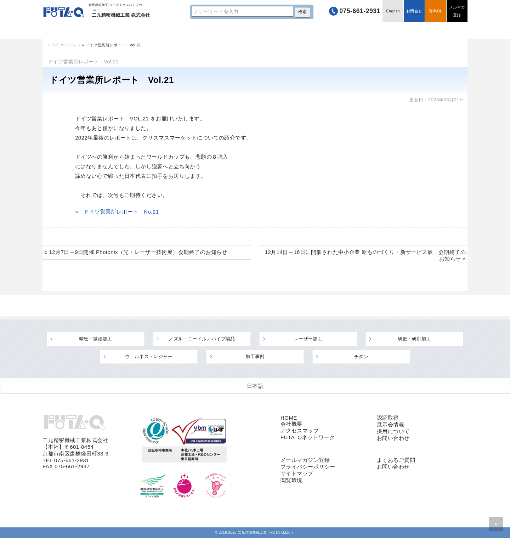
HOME (64, 31)
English (392, 11)
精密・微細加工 (95, 338)
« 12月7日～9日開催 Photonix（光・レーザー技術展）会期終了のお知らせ (135, 252)
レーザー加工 (308, 338)
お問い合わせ (393, 438)
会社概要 (291, 424)
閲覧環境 (291, 480)
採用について (393, 431)
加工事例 (255, 356)
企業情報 (352, 31)
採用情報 (429, 31)
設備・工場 (199, 31)
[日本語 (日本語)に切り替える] (255, 386)
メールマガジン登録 (305, 460)
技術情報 (123, 31)
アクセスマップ (299, 430)
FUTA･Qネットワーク (307, 437)
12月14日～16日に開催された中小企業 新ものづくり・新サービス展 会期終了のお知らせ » (365, 255)
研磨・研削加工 (414, 338)
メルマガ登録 (457, 11)
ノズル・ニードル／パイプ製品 (202, 338)
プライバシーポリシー (307, 467)
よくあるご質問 (276, 31)
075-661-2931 (358, 11)
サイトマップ (296, 473)
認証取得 (388, 418)
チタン (361, 356)
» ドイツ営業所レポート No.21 (117, 212)
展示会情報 (390, 424)
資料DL (435, 11)
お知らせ (73, 45)
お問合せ (413, 11)
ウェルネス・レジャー (148, 356)
